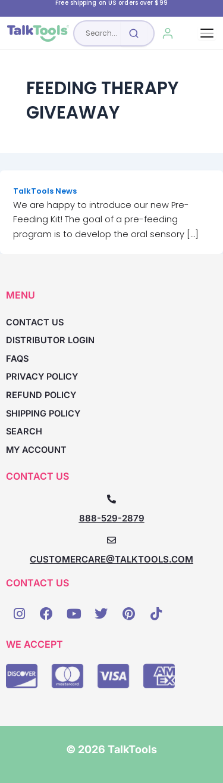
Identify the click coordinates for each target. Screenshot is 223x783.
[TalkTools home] (38, 33)
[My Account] (167, 33)
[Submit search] (134, 33)
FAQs (17, 358)
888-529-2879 (112, 518)
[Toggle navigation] (207, 33)
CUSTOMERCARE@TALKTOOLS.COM (111, 559)
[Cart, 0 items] (191, 33)
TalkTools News (45, 191)
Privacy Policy (42, 376)
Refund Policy (41, 395)
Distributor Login (50, 340)
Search (24, 431)
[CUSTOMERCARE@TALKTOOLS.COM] (111, 540)
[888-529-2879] (111, 499)
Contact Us (35, 322)
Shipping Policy (43, 413)
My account (36, 450)
